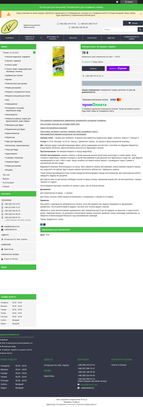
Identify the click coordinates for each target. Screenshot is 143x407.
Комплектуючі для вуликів (16, 84)
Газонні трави (11, 65)
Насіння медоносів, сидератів (18, 57)
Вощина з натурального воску (18, 92)
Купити (93, 68)
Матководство (11, 115)
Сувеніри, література (14, 158)
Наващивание (11, 104)
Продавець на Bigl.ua (71, 402)
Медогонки (10, 137)
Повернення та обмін (131, 38)
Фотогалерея (8, 183)
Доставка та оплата (53, 38)
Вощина (9, 170)
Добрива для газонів (14, 75)
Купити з (118, 68)
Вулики (9, 79)
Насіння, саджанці (13, 61)
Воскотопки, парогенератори (17, 145)
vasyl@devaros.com (12, 226)
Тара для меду (12, 150)
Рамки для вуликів (13, 88)
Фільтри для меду (8, 346)
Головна (9, 38)
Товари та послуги (30, 38)
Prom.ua (84, 400)
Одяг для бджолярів (14, 141)
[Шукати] (140, 29)
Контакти (92, 38)
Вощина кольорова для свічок (18, 96)
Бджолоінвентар (12, 133)
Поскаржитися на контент (65, 404)
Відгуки (111, 38)
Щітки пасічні (6, 353)
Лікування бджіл (12, 162)
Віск (7, 100)
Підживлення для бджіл (15, 129)
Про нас (73, 38)
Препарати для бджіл (14, 125)
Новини (6, 186)
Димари (4, 340)
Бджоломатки (11, 154)
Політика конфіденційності (87, 404)
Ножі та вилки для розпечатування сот (16, 343)
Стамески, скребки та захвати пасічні (16, 350)
